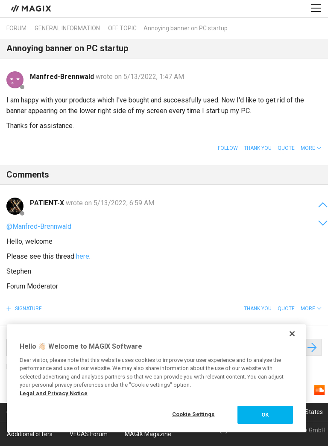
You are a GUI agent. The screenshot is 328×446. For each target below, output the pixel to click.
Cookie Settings (193, 414)
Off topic (122, 28)
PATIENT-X (48, 203)
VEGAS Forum (89, 434)
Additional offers (30, 434)
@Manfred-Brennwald (38, 226)
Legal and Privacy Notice (54, 393)
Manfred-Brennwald (63, 77)
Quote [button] (286, 148)
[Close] (292, 333)
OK (265, 414)
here (82, 256)
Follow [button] (228, 148)
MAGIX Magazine (148, 434)
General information (67, 28)
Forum (16, 28)
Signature (28, 309)
